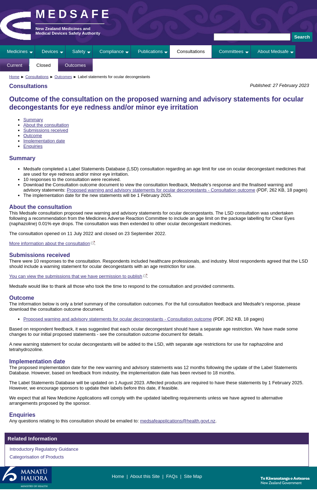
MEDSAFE (73, 14)
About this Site (145, 476)
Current (14, 65)
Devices (50, 51)
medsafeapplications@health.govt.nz (177, 420)
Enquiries (32, 146)
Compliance (111, 51)
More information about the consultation (49, 243)
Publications (150, 51)
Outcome (32, 135)
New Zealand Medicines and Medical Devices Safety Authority (67, 30)
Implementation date (44, 141)
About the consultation (46, 125)
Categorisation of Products (37, 457)
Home (14, 77)
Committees (231, 51)
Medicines (17, 51)
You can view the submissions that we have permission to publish (75, 276)
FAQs (172, 476)
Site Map (193, 476)
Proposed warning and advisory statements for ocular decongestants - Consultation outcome (161, 190)
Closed (43, 65)
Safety (78, 51)
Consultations (191, 51)
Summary (33, 119)
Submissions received (45, 130)
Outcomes (75, 65)
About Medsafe (273, 51)
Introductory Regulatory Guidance (44, 449)
